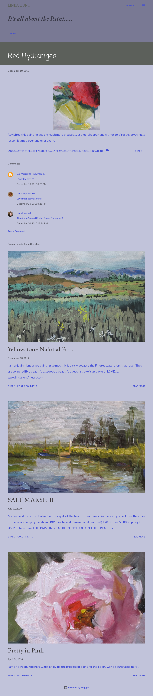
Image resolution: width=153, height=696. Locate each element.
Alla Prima (56, 151)
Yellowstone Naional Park (40, 349)
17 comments (25, 536)
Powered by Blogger (76, 687)
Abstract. (43, 151)
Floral (86, 151)
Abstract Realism (26, 151)
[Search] (130, 5)
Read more (139, 386)
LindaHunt (22, 213)
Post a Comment (16, 231)
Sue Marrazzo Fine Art (28, 173)
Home (13, 33)
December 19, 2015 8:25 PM (31, 184)
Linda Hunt (19, 5)
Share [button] (138, 151)
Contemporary (72, 151)
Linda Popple (23, 193)
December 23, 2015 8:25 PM (31, 203)
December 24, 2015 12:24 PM (32, 223)
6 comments (24, 675)
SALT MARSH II (31, 499)
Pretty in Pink (25, 650)
